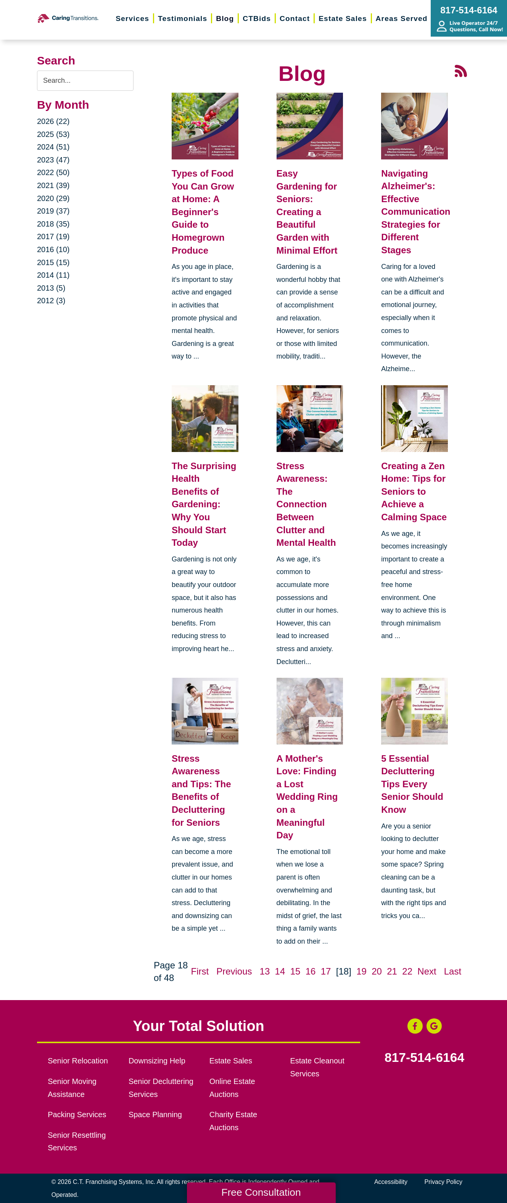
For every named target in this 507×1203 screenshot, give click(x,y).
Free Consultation (261, 1192)
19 (361, 971)
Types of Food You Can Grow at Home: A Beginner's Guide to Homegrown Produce (203, 212)
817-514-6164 (424, 1057)
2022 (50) (53, 172)
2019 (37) (53, 211)
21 (392, 971)
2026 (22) (53, 121)
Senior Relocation (78, 1061)
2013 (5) (51, 288)
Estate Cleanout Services (317, 1067)
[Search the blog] (85, 81)
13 (265, 971)
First (200, 971)
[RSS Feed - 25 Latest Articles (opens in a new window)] (461, 70)
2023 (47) (53, 160)
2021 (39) (53, 185)
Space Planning (155, 1114)
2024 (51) (53, 147)
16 (311, 971)
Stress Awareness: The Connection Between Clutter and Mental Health (306, 504)
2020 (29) (53, 198)
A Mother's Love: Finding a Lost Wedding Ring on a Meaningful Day (307, 797)
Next (426, 971)
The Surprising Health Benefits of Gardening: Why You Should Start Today (204, 504)
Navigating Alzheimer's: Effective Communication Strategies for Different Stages (415, 212)
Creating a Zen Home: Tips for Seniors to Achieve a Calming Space (414, 491)
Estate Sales (230, 1061)
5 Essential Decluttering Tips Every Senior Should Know (412, 784)
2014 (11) (53, 275)
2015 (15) (53, 262)
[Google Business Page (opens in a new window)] (434, 1026)
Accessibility (390, 1182)
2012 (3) (51, 300)
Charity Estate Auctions (233, 1121)
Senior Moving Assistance (72, 1087)
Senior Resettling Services (77, 1141)
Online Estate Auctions (232, 1087)
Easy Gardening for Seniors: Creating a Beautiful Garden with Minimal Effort (307, 212)
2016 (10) (53, 249)
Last (452, 971)
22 (407, 971)
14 (280, 971)
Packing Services (77, 1114)
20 (377, 971)
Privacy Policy (444, 1182)
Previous (234, 971)
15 (295, 971)
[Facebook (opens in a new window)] (415, 1026)
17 (326, 971)
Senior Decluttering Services (161, 1087)
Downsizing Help (157, 1061)
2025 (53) (53, 134)
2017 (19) (53, 236)
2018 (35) (53, 224)
